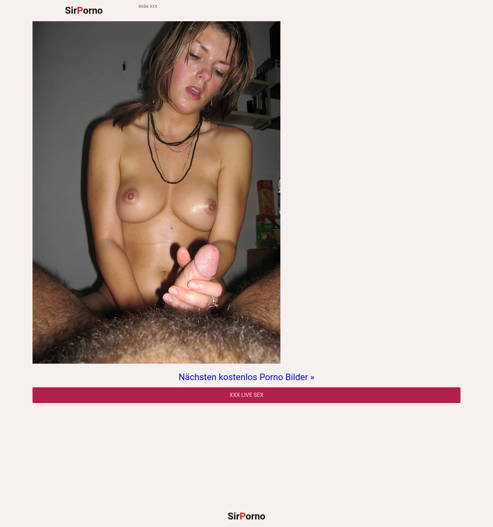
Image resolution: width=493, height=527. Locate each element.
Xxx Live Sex (247, 395)
